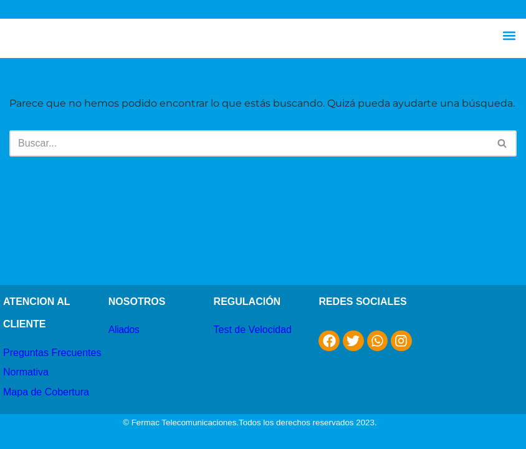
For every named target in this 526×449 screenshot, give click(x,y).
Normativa (26, 372)
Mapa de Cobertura (46, 392)
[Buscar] (249, 143)
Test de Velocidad (253, 329)
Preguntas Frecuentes (52, 352)
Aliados (124, 329)
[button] (509, 35)
